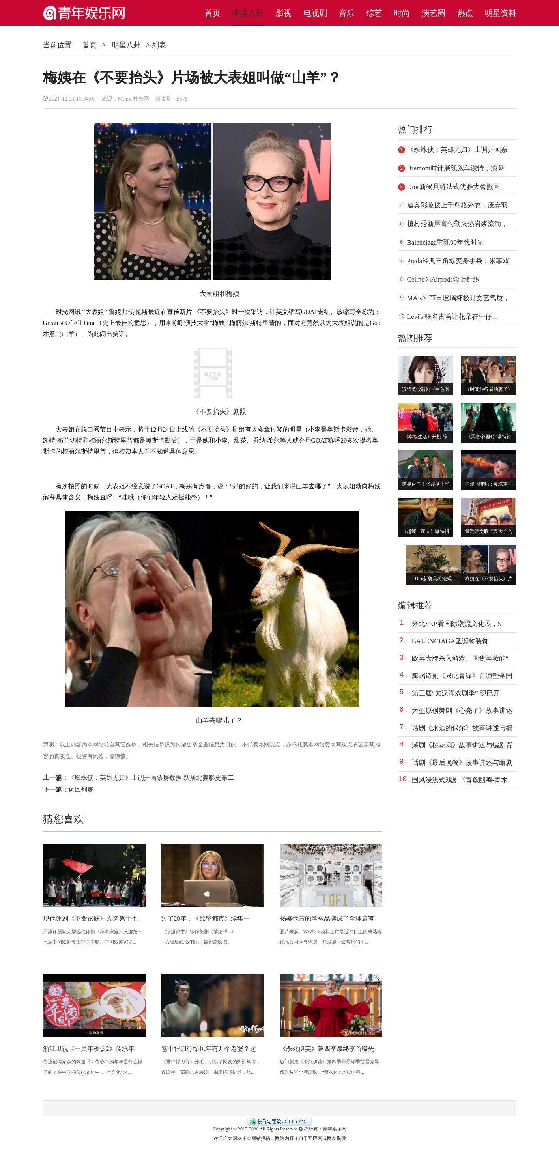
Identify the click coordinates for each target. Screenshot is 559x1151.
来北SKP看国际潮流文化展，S (457, 624)
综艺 (374, 13)
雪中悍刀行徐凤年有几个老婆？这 (208, 1048)
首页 (213, 13)
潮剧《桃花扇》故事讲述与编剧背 (462, 745)
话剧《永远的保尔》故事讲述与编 (462, 728)
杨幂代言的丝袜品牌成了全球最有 (327, 918)
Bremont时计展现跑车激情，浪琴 (456, 168)
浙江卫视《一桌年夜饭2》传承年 (89, 1048)
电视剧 (315, 13)
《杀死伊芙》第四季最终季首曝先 (327, 1048)
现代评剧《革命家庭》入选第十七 (90, 918)
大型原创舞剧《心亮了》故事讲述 (462, 710)
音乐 (347, 13)
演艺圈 (433, 13)
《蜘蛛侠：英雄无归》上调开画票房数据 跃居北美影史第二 (151, 777)
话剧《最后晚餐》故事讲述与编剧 (462, 762)
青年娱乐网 (334, 1129)
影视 (284, 13)
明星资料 (500, 13)
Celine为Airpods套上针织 (443, 279)
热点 (465, 13)
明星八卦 (248, 13)
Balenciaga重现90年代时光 (445, 242)
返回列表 (80, 789)
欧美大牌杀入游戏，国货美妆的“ (460, 658)
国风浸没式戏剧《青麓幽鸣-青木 (460, 780)
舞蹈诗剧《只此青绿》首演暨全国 (462, 676)
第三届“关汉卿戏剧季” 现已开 (456, 693)
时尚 (402, 13)
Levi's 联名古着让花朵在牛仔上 (453, 316)
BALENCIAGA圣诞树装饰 (450, 641)
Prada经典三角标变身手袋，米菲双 (458, 261)
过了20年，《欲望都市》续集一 (205, 918)
